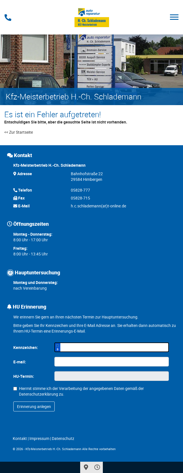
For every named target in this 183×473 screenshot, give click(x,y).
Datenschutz (63, 438)
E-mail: (19, 361)
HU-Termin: (23, 376)
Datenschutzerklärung (38, 394)
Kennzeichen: (25, 347)
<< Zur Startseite (18, 132)
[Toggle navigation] (174, 17)
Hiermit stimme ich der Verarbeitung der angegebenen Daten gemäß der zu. (78, 391)
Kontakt (20, 438)
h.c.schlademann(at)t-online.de (98, 206)
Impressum (39, 438)
